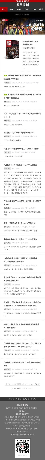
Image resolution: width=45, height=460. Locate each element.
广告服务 (19, 399)
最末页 (37, 384)
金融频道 (7, 350)
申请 (25, 405)
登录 (41, 9)
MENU (27, 15)
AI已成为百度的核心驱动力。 (14, 124)
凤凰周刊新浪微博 (12, 408)
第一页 (8, 384)
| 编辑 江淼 (33, 331)
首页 (4, 9)
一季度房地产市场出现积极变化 (15, 86)
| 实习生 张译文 (25, 83)
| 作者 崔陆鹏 (25, 102)
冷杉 (19, 9)
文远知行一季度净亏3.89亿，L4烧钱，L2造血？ (21, 149)
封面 (11, 9)
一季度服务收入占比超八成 (13, 156)
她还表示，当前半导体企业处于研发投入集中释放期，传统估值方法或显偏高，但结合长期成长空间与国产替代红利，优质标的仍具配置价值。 (22, 291)
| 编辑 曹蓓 (35, 83)
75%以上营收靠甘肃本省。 (13, 140)
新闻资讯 (7, 168)
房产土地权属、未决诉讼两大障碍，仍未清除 (19, 354)
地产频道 (7, 83)
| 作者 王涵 (24, 121)
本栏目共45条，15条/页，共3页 (22, 388)
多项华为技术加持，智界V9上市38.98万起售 (20, 239)
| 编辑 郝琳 (32, 152)
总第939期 (29, 48)
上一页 (14, 384)
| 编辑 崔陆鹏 (32, 121)
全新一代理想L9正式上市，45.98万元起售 (19, 223)
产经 (26, 9)
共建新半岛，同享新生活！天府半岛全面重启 (20, 165)
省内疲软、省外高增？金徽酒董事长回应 (19, 133)
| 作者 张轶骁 (25, 331)
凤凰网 (21, 408)
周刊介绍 (11, 399)
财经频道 (7, 102)
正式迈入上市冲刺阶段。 (12, 106)
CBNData (22, 411)
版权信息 (18, 414)
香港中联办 (34, 408)
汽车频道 (7, 152)
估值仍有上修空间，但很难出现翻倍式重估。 (19, 269)
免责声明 (26, 414)
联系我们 (33, 399)
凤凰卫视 (27, 408)
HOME (18, 15)
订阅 (34, 9)
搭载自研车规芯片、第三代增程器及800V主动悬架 (21, 231)
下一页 (30, 384)
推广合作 (26, 399)
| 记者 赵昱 (24, 152)
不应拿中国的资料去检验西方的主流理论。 (18, 335)
